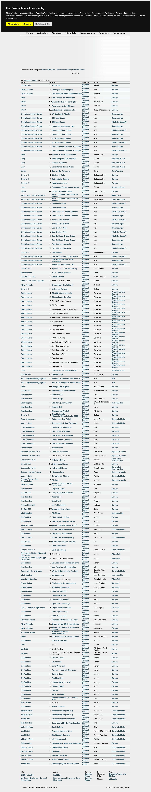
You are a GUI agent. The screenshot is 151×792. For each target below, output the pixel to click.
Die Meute (56, 513)
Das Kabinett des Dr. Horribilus (65, 256)
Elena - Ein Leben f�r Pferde (33, 608)
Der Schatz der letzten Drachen (65, 212)
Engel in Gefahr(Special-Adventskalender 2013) (65, 415)
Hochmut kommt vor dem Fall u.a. (66, 378)
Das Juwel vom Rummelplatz (64, 567)
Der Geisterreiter (59, 203)
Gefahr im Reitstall (59, 289)
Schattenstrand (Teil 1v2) (62, 711)
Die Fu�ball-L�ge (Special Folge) (66, 743)
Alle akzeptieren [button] (13, 24)
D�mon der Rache (60, 464)
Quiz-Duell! (56, 501)
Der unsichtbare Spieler (62, 130)
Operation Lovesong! (61, 604)
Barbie (23, 171)
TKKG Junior (26, 743)
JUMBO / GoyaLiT (119, 122)
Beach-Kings (57, 399)
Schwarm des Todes (60, 759)
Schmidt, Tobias (78, 70)
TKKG (23, 98)
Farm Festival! (58, 694)
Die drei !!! (25, 175)
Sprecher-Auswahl (64, 70)
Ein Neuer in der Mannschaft (64, 583)
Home (43, 70)
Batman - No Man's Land (31, 472)
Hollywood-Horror (59, 468)
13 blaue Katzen (58, 118)
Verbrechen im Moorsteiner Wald (65, 636)
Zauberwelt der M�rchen (31, 571)
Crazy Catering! (58, 666)
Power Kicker (26, 583)
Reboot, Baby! (58, 686)
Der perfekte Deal (59, 595)
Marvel (114, 649)
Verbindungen (58, 575)
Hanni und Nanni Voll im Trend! (65, 620)
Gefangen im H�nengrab (62, 90)
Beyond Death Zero (60, 755)
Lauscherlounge (118, 199)
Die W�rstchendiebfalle (62, 293)
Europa (115, 85)
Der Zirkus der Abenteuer (62, 443)
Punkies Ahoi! (58, 678)
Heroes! (55, 690)
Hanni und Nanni (28, 620)
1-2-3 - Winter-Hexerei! (61, 273)
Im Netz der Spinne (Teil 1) (63, 529)
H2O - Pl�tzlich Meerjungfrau (33, 379)
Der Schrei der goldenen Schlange (66, 146)
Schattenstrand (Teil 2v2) (62, 715)
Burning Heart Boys (60, 612)
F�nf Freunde (27, 90)
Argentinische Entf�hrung (63, 106)
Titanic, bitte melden (60, 224)
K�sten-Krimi (27, 711)
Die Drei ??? (26, 85)
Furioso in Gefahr (59, 163)
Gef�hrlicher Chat (59, 183)
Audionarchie (117, 403)
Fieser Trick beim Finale (62, 191)
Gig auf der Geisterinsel (62, 533)
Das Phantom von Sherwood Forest (67, 94)
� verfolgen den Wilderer (62, 285)
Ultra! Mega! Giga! (59, 616)
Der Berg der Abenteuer (62, 427)
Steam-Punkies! (58, 707)
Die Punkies (26, 517)
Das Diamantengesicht (61, 244)
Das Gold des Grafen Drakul (63, 236)
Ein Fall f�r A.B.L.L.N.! (61, 682)
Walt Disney (26, 702)
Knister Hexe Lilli (28, 505)
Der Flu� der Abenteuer (62, 440)
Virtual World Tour (59, 641)
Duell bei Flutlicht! (59, 591)
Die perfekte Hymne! (60, 599)
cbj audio (113, 779)
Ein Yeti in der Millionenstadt (64, 155)
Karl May (57, 775)
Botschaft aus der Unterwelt (63, 391)
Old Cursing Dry (27, 775)
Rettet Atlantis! (58, 277)
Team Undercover (28, 419)
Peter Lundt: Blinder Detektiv (33, 195)
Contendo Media (118, 419)
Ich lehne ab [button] (27, 24)
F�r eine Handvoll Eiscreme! (64, 670)
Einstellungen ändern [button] (42, 24)
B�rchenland (26, 293)
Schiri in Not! (57, 448)
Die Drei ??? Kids (28, 277)
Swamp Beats (57, 674)
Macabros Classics (29, 579)
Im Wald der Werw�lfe (61, 138)
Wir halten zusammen (61, 587)
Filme (23, 645)
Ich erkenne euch (59, 739)
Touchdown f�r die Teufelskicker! (66, 723)
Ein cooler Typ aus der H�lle (64, 102)
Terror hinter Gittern (60, 476)
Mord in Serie (26, 423)
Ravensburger (117, 114)
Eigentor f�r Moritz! (60, 411)
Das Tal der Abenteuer (61, 431)
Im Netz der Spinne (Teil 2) (63, 538)
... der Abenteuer (28, 427)
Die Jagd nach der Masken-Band (65, 563)
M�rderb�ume (58, 460)
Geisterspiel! (57, 395)
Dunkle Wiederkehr (60, 747)
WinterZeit (116, 554)
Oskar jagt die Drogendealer (63, 110)
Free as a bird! (58, 658)
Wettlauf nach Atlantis (61, 114)
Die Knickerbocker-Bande (31, 114)
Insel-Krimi (25, 719)
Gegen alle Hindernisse (61, 608)
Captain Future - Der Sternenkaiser (29, 480)
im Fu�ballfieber (59, 505)
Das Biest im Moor (59, 228)
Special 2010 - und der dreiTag (64, 269)
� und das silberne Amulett (63, 542)
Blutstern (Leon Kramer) (62, 403)
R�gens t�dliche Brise (62, 731)
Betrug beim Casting (60, 179)
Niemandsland (58, 472)
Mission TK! (57, 407)
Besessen (56, 751)
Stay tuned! (56, 662)
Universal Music (118, 159)
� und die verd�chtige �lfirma (65, 624)
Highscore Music (119, 452)
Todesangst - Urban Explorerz (64, 423)
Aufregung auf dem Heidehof (64, 159)
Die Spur (55, 480)
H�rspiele (51, 70)
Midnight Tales (27, 727)
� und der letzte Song (61, 509)
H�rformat (116, 195)
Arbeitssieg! (57, 497)
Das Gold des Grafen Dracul (63, 240)
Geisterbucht (57, 374)
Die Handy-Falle (58, 175)
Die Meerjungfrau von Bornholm (65, 764)
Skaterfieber (57, 252)
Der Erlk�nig (57, 727)
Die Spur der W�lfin (60, 387)
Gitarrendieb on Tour (60, 517)
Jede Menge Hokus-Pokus (63, 167)
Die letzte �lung (59, 550)
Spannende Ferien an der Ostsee (65, 187)
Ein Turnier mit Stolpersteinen (64, 370)
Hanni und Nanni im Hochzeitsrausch (60, 632)
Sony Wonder (117, 171)
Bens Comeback (59, 546)
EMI (113, 378)
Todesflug (56, 85)
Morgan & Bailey (28, 550)
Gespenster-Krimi (28, 460)
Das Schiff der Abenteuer (62, 435)
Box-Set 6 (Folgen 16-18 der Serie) (66, 382)
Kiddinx (115, 645)
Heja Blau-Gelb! (58, 489)
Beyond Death (27, 747)
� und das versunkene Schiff (64, 525)
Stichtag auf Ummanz (61, 735)
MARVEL (24, 649)
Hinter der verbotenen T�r (63, 126)
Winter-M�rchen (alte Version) (65, 571)
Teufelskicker (26, 273)
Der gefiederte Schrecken (62, 493)
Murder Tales (26, 755)
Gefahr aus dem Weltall (61, 419)
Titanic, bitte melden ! (61, 220)
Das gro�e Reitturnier (61, 171)
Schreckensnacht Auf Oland (63, 719)
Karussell (116, 427)
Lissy (23, 159)
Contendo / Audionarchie (117, 460)
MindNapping (26, 403)
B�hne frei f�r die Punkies (63, 521)
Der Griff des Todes (60, 452)
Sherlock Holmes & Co (30, 452)
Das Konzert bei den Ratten (63, 98)
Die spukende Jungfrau (61, 297)
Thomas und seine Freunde (32, 281)
